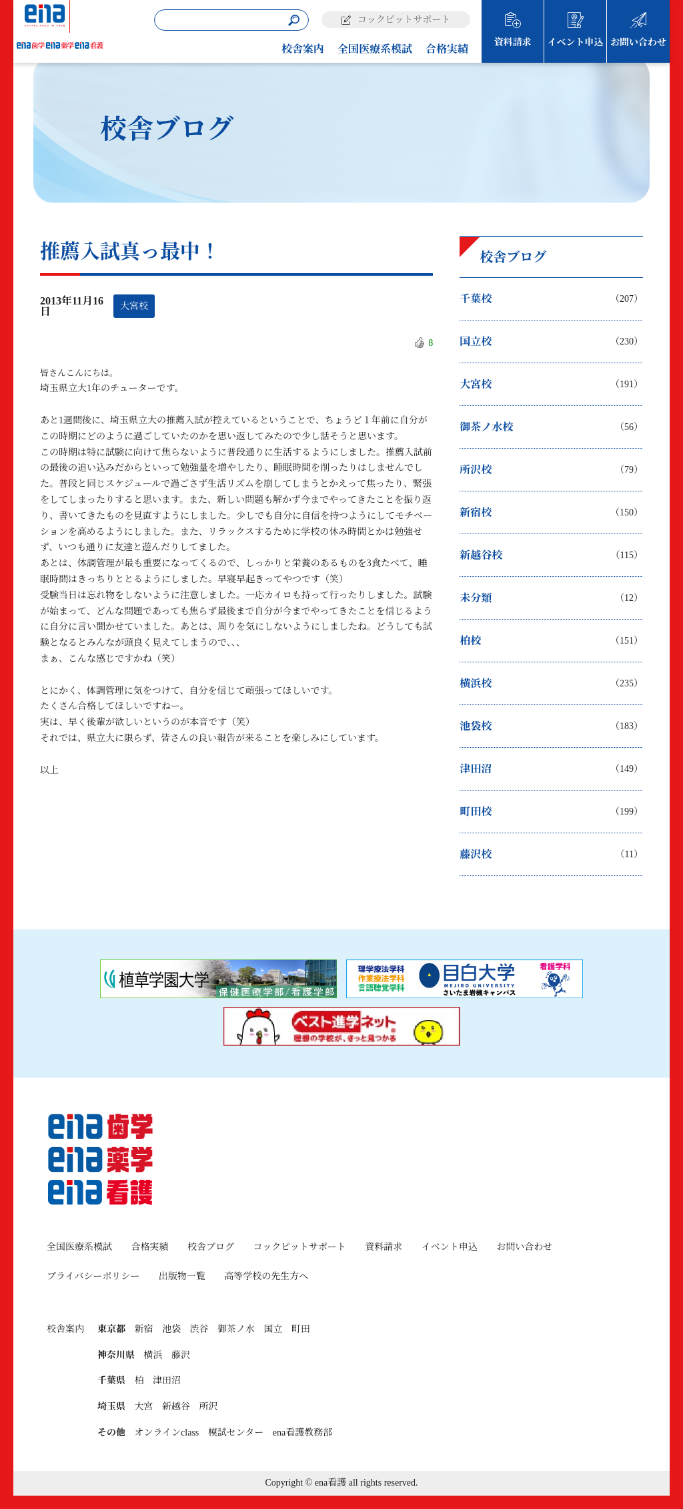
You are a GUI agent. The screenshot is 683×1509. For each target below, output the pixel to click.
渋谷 (199, 1329)
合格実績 (447, 49)
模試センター (235, 1433)
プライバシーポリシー (93, 1276)
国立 (273, 1329)
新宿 (144, 1329)
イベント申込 (576, 42)
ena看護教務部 (302, 1433)
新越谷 (176, 1407)
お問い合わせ (638, 42)
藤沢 (180, 1355)
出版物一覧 (182, 1276)
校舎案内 (302, 49)
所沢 (208, 1407)
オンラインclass (167, 1433)
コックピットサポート (404, 20)
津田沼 (167, 1380)
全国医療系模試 (374, 49)
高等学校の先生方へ (266, 1276)
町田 (300, 1329)
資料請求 (513, 42)
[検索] (293, 20)
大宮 (144, 1407)
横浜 (153, 1355)
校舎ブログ (210, 1247)
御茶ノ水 (236, 1329)
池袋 (171, 1329)
